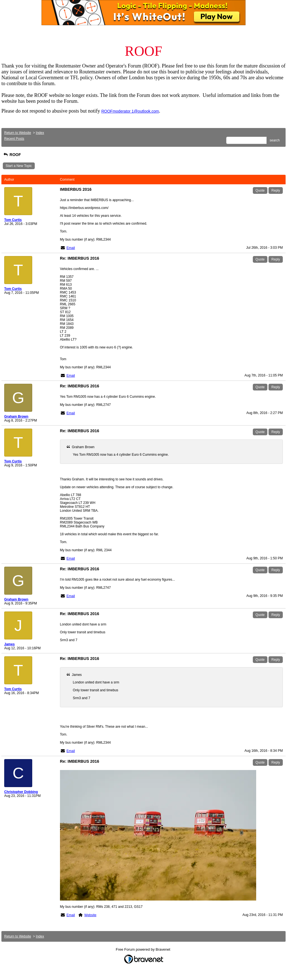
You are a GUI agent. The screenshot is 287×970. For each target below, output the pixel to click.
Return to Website (17, 133)
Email (70, 248)
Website (90, 915)
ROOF (12, 154)
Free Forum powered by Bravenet (143, 949)
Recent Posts (14, 139)
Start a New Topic (19, 166)
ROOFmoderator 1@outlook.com (130, 111)
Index (40, 133)
